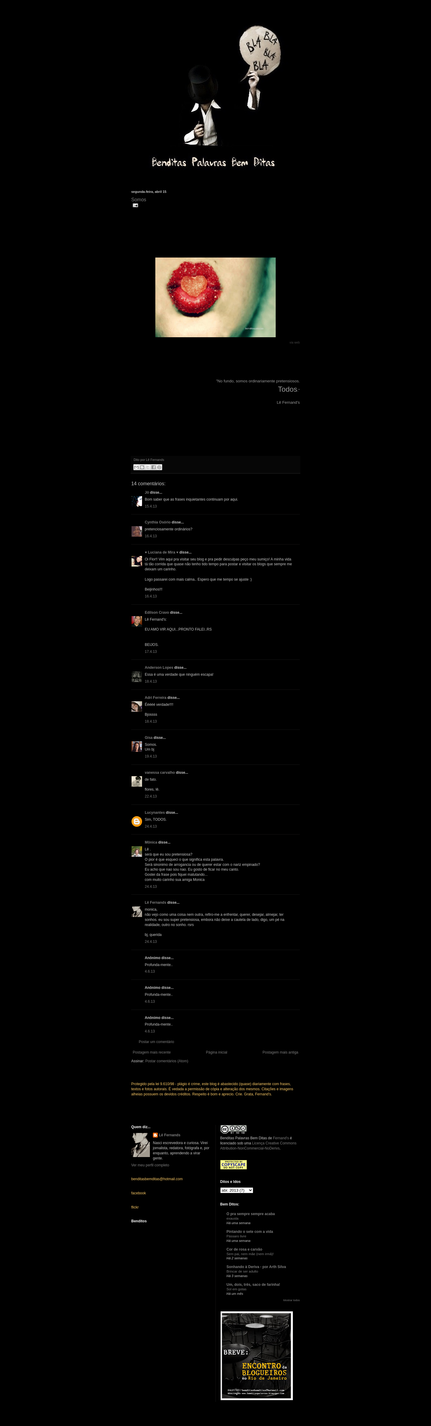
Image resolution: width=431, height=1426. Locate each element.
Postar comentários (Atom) (166, 1061)
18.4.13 (151, 681)
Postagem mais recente (152, 1052)
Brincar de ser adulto (242, 1271)
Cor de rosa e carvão (244, 1249)
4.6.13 (150, 971)
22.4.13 (151, 796)
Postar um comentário (156, 1042)
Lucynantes (155, 812)
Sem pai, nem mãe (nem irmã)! (250, 1254)
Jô (147, 492)
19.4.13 (151, 756)
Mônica (151, 842)
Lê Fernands (155, 902)
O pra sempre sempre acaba (251, 1214)
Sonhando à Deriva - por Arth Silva (256, 1267)
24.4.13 (151, 826)
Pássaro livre (237, 1236)
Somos (138, 199)
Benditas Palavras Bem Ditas (243, 1138)
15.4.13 (151, 506)
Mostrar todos (291, 1300)
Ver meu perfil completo (150, 1165)
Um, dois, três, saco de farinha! (253, 1284)
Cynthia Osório (158, 522)
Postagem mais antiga (280, 1052)
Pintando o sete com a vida (250, 1232)
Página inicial (216, 1052)
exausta (233, 1218)
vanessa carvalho (160, 772)
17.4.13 (151, 652)
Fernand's (281, 1138)
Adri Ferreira (155, 698)
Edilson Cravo (157, 612)
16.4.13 (151, 536)
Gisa (149, 738)
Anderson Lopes (159, 667)
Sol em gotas (237, 1289)
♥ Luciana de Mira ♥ (161, 552)
